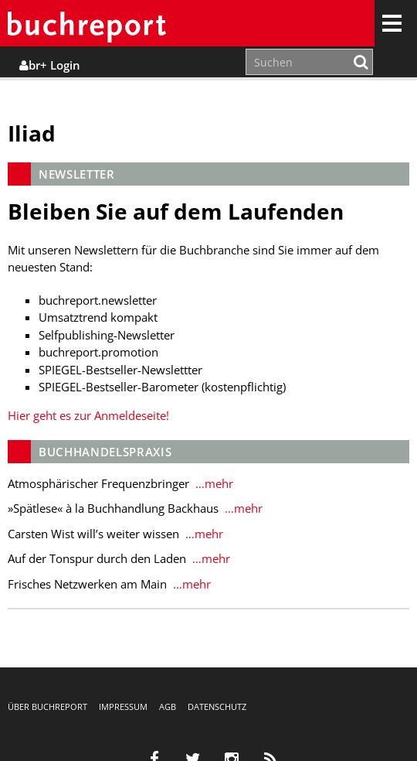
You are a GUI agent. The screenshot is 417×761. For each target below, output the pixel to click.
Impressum (123, 706)
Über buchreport (47, 706)
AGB (167, 706)
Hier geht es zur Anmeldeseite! (88, 415)
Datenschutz (217, 706)
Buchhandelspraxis (105, 451)
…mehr (212, 483)
